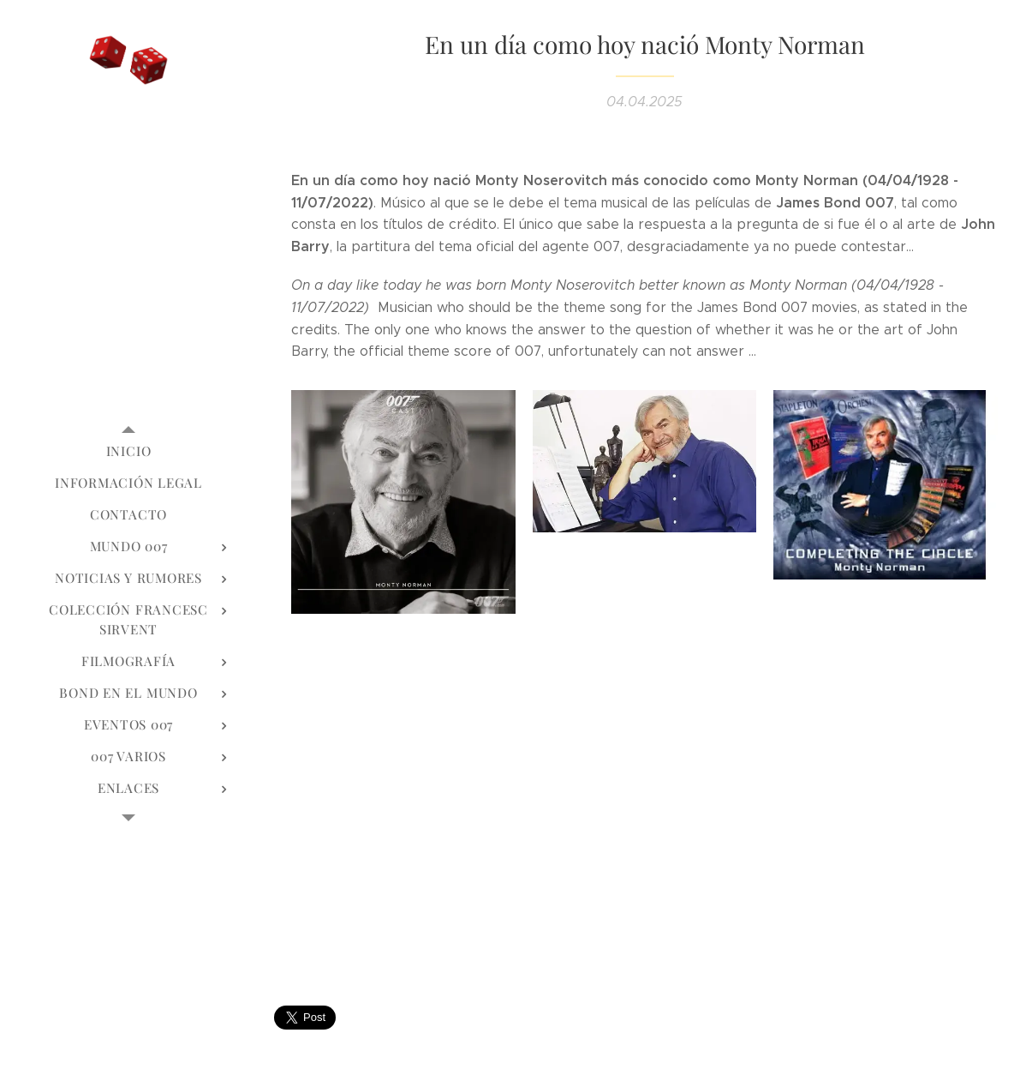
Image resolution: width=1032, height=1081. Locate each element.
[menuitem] (128, 451)
